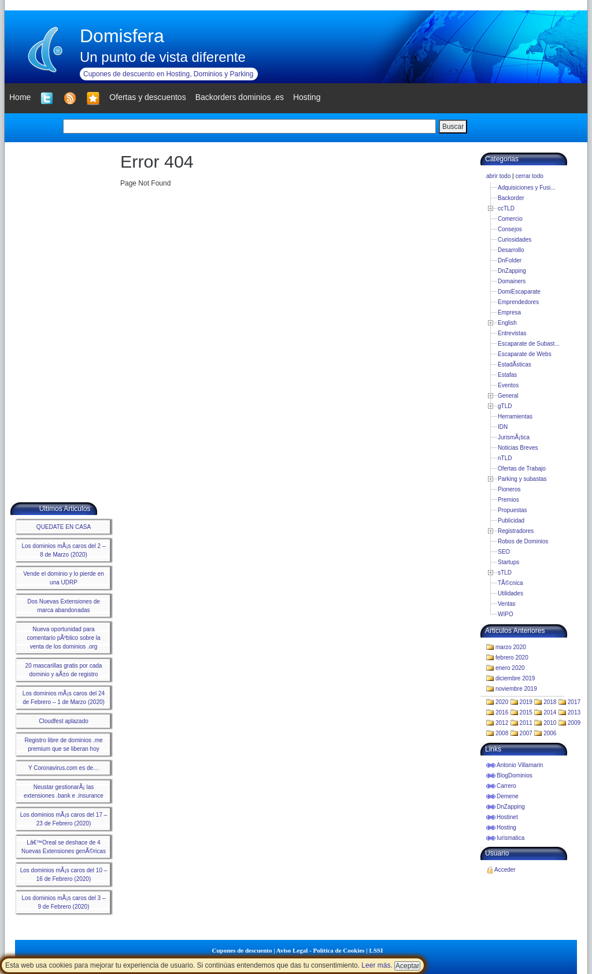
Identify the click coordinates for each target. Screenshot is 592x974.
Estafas (507, 375)
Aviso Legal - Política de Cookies (320, 950)
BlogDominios (514, 775)
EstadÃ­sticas (514, 364)
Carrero (506, 786)
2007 (526, 733)
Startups (508, 562)
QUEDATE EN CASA (63, 527)
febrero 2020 (511, 657)
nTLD (505, 458)
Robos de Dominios (523, 541)
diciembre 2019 (515, 678)
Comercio (510, 219)
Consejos (510, 229)
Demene (508, 796)
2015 (526, 712)
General (508, 395)
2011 (526, 723)
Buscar (453, 127)
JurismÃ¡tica (514, 437)
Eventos (508, 385)
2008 (501, 733)
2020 (501, 702)
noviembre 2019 (516, 689)
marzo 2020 (510, 647)
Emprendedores (518, 302)
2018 (549, 702)
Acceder (505, 869)
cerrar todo (529, 176)
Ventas (507, 604)
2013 (574, 712)
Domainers (512, 281)
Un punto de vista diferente (163, 57)
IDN (503, 427)
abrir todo (498, 176)
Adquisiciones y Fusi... (527, 187)
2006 (549, 733)
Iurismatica (510, 838)
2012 (501, 723)
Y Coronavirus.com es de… (63, 768)
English (507, 323)
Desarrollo (511, 250)
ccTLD (506, 208)
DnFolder (509, 260)
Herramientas (515, 416)
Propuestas (512, 510)
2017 (574, 702)
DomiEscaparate (519, 291)
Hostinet (507, 817)
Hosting (506, 827)
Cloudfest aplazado (63, 721)
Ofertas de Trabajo (522, 468)
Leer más (375, 965)
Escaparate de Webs (525, 354)
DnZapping (512, 271)
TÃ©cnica (510, 583)
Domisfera (122, 35)
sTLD (505, 572)
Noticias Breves (518, 448)
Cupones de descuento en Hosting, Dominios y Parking (168, 74)
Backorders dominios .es (239, 97)
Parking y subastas (522, 479)
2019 (526, 702)
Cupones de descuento (242, 950)
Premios (508, 500)
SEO (504, 552)
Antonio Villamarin (520, 765)
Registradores (516, 531)
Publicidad (511, 520)
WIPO (505, 614)
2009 (574, 723)
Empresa (509, 312)
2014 (549, 712)
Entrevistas (512, 333)
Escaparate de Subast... (529, 343)
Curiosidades (514, 239)
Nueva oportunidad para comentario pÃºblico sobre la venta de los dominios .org (63, 638)
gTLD (505, 406)
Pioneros (509, 489)
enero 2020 (510, 668)
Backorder (511, 198)
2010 (549, 723)
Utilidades (510, 593)
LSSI (376, 950)
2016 (501, 712)
